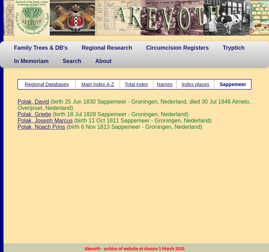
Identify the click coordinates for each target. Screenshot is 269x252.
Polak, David (33, 102)
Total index (136, 84)
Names (164, 84)
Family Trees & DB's (41, 48)
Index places (195, 84)
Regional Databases (47, 84)
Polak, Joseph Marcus (45, 121)
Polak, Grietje (34, 114)
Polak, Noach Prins (41, 127)
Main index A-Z (97, 84)
